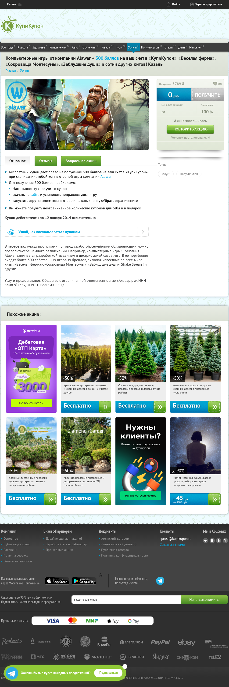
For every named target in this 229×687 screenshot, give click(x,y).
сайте (34, 194)
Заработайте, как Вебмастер (66, 544)
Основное (17, 160)
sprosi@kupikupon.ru (175, 538)
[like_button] (215, 84)
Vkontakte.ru (212, 540)
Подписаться (108, 673)
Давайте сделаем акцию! (64, 538)
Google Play (84, 581)
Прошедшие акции (59, 550)
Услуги (133, 46)
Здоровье (39, 46)
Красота (24, 46)
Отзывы (45, 160)
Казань (11, 4)
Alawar (105, 176)
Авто (76, 46)
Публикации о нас (17, 544)
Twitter (218, 540)
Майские (196, 46)
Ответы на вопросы (18, 561)
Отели (170, 46)
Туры (120, 46)
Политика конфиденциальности (124, 555)
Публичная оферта (115, 550)
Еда (11, 46)
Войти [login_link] (176, 4)
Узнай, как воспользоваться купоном (49, 231)
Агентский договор (115, 538)
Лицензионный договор (118, 544)
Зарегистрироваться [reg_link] (208, 4)
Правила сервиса (16, 555)
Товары (107, 46)
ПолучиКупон (151, 46)
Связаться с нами (172, 544)
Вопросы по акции (81, 160)
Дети (182, 46)
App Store (57, 581)
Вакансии (10, 550)
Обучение (90, 46)
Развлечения (59, 46)
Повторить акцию (190, 129)
